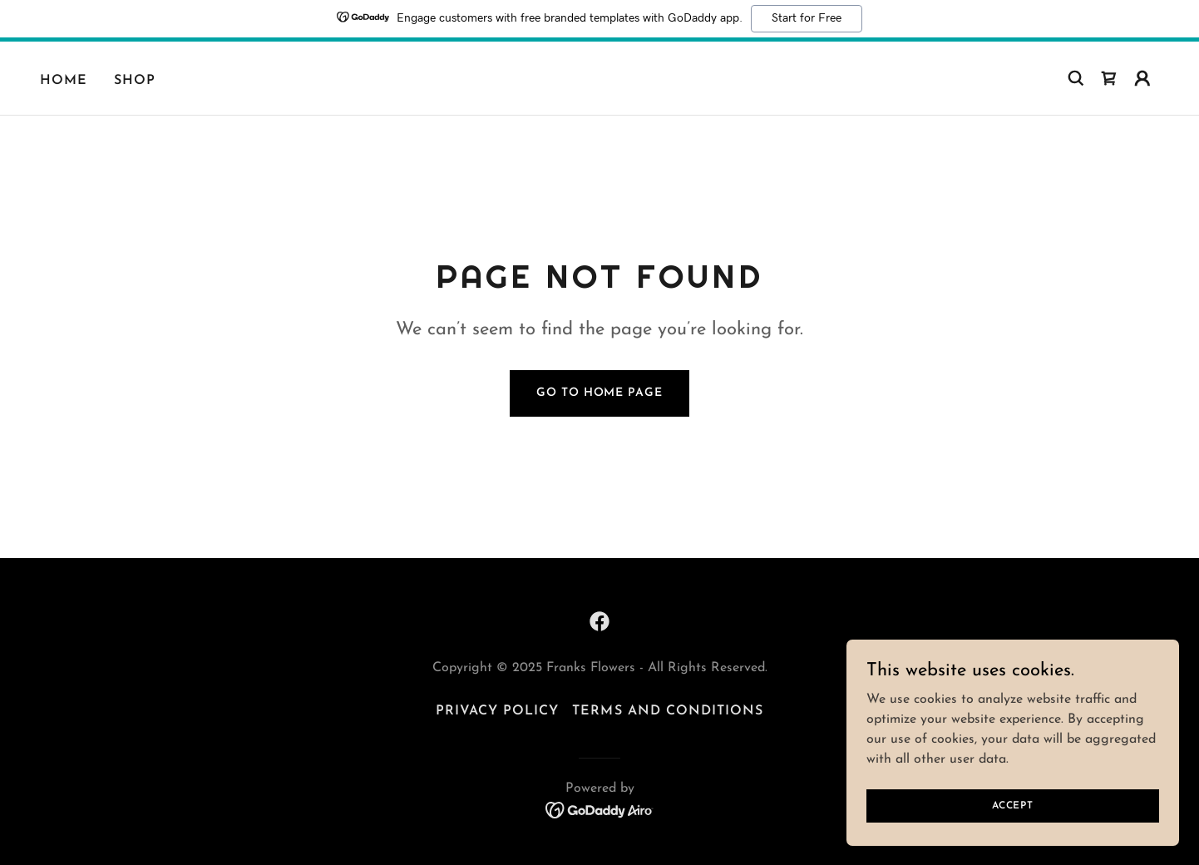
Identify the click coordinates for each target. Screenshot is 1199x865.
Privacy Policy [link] (497, 711)
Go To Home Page (599, 393)
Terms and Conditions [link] (667, 711)
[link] (1109, 78)
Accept (1013, 817)
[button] (1142, 78)
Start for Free (806, 18)
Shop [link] (134, 80)
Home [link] (63, 80)
